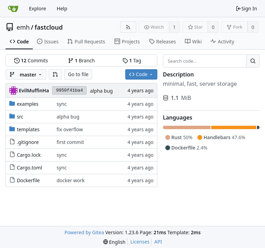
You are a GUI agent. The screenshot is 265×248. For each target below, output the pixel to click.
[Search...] (252, 61)
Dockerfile (28, 180)
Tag (131, 60)
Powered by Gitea (84, 232)
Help (62, 8)
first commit (70, 142)
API (158, 241)
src (20, 116)
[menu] (114, 242)
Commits (31, 60)
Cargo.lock (29, 155)
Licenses (140, 241)
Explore (37, 8)
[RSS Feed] (128, 27)
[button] (55, 74)
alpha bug (101, 90)
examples (28, 104)
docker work (71, 180)
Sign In (246, 8)
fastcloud (48, 27)
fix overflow (70, 129)
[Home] (13, 8)
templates (28, 129)
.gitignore (28, 142)
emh (23, 27)
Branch (81, 60)
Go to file (78, 74)
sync (62, 104)
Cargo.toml (29, 167)
